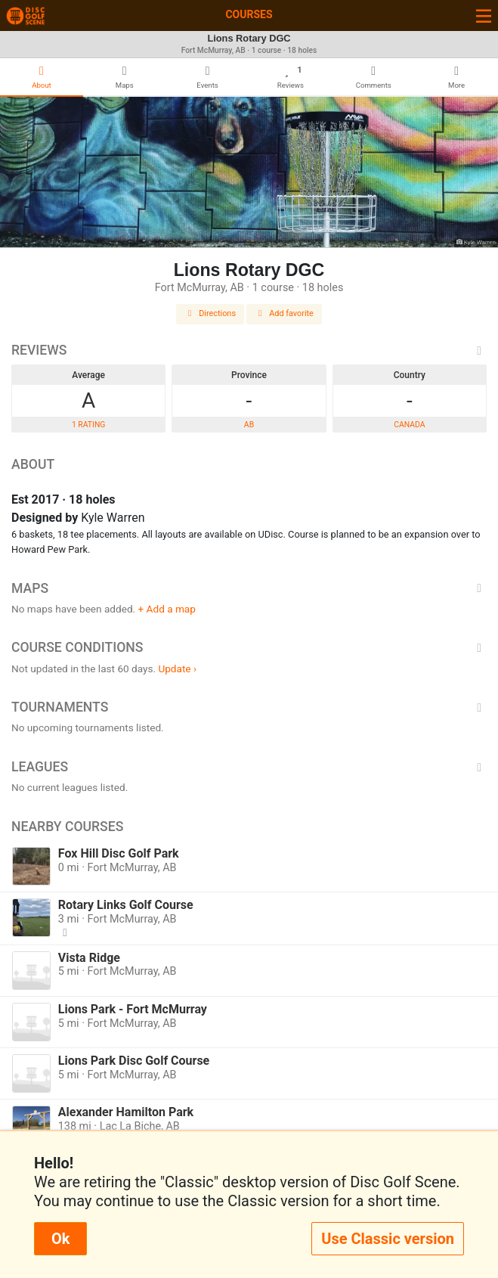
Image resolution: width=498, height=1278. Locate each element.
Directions (210, 313)
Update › (177, 668)
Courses (248, 14)
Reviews (249, 350)
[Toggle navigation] (483, 15)
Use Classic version (387, 1239)
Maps (249, 588)
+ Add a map (167, 609)
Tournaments (249, 707)
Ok (60, 1239)
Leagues (249, 766)
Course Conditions (249, 647)
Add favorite (284, 313)
